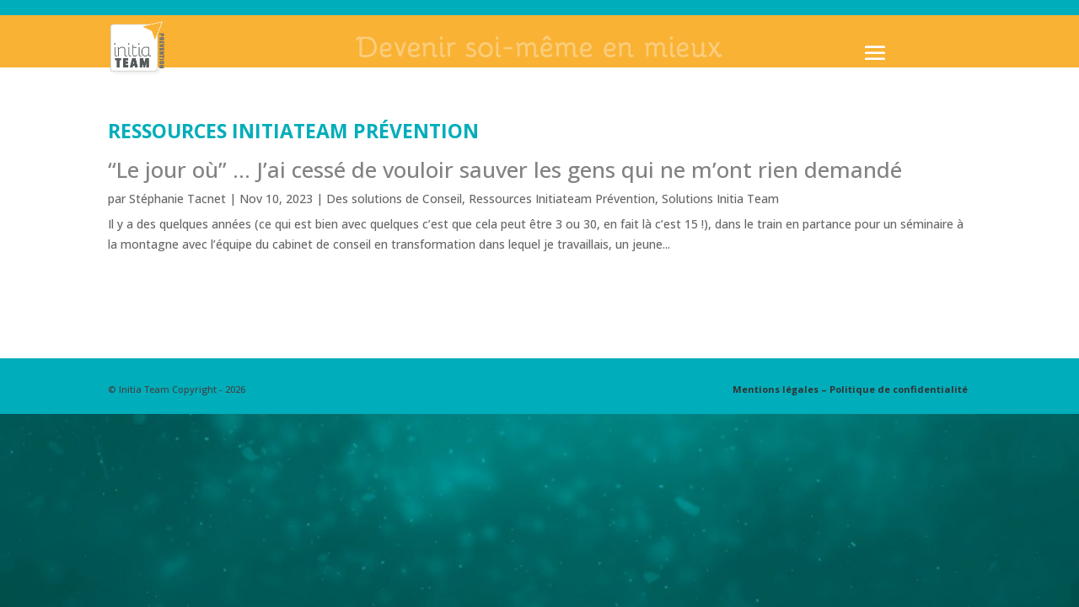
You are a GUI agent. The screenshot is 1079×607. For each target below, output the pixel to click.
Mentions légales (776, 389)
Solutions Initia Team (720, 199)
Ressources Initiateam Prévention (562, 199)
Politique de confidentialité (898, 389)
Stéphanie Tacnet (177, 199)
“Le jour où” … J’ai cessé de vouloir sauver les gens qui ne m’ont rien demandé (505, 169)
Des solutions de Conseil (394, 199)
